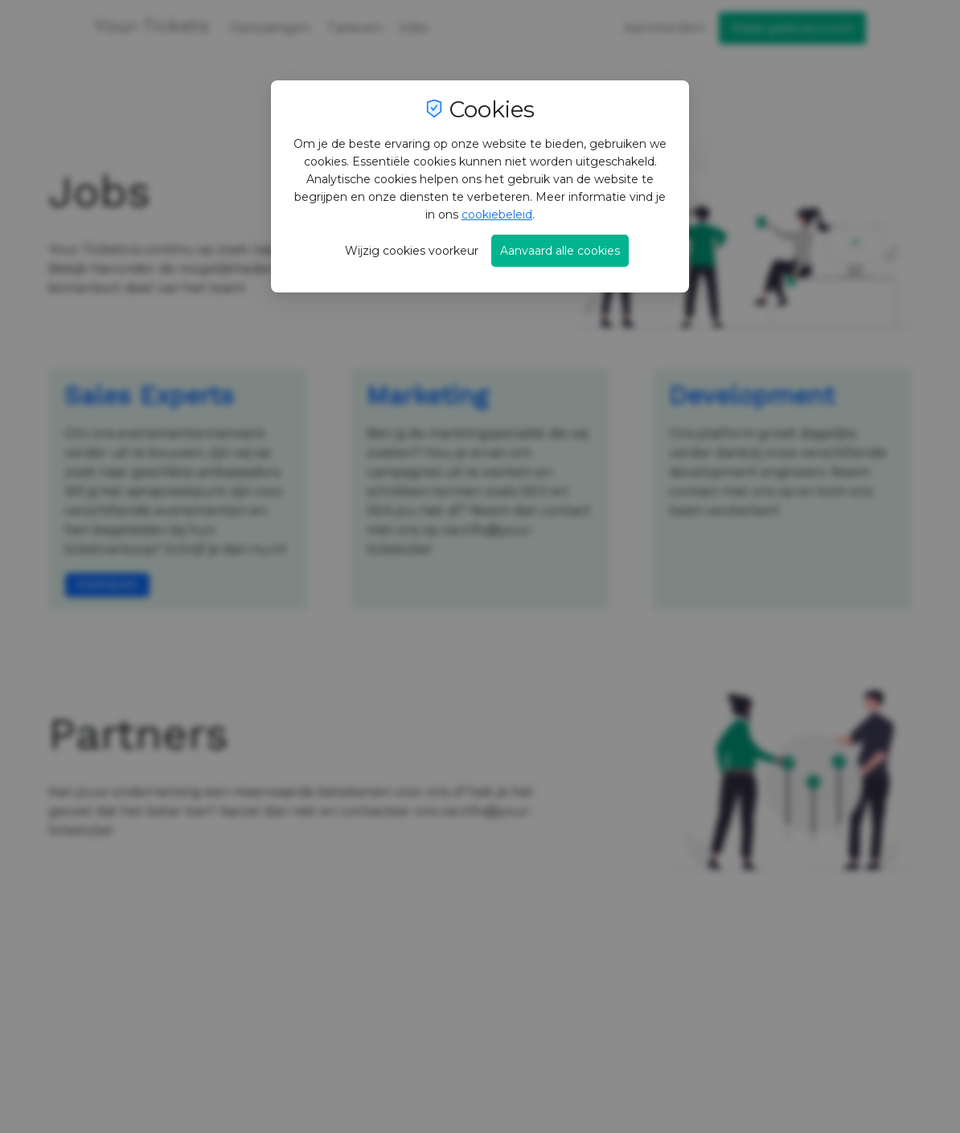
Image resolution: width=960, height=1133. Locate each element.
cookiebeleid (497, 214)
